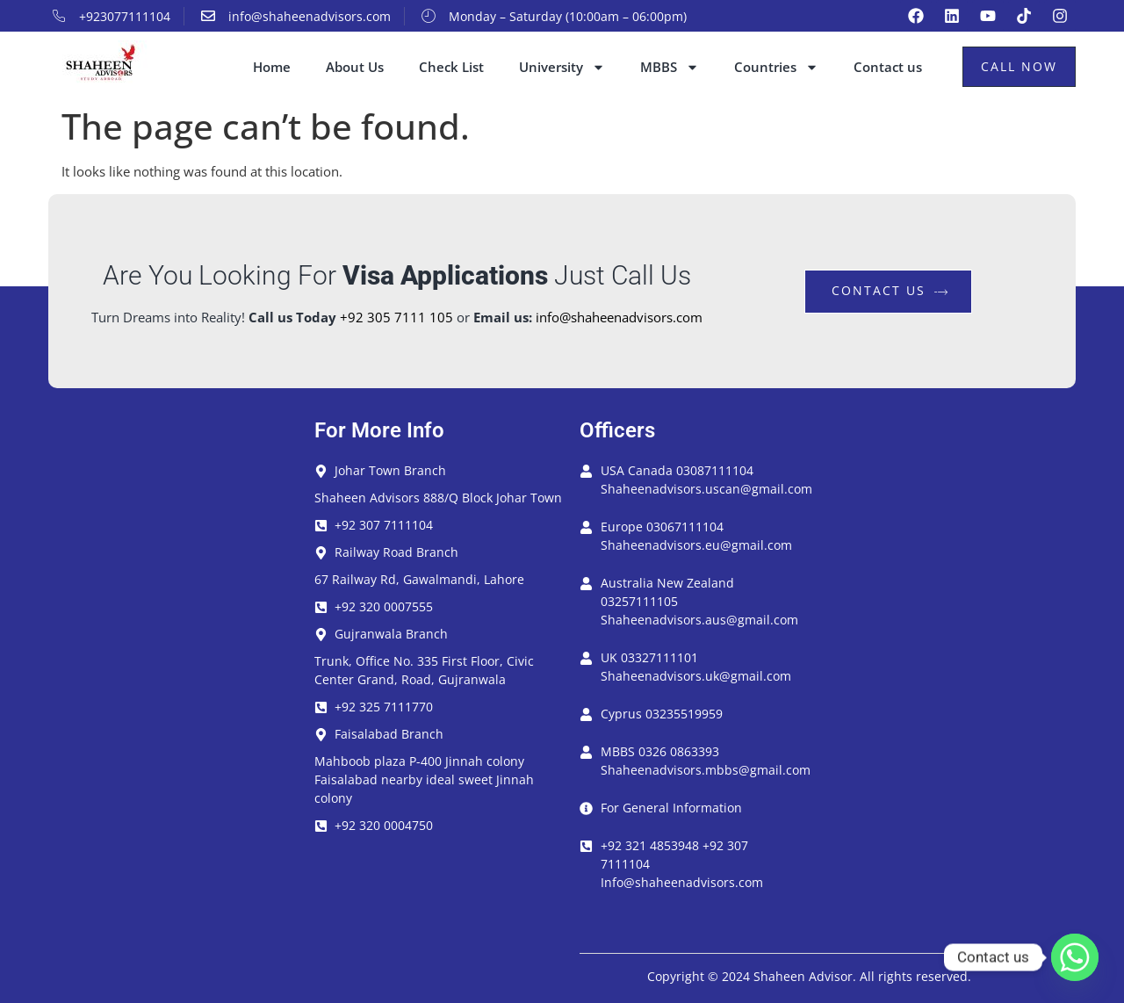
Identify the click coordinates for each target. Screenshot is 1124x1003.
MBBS (669, 67)
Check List (451, 67)
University (562, 67)
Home (272, 67)
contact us (890, 290)
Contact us (888, 67)
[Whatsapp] (1075, 957)
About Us (355, 67)
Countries (776, 67)
